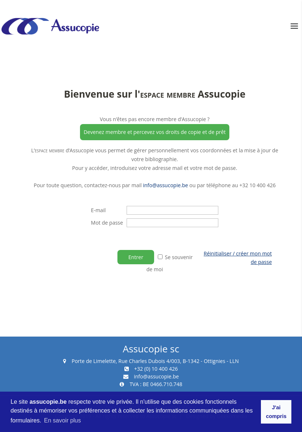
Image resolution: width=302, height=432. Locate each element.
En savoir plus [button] (62, 420)
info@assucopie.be (165, 185)
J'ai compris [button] (276, 411)
